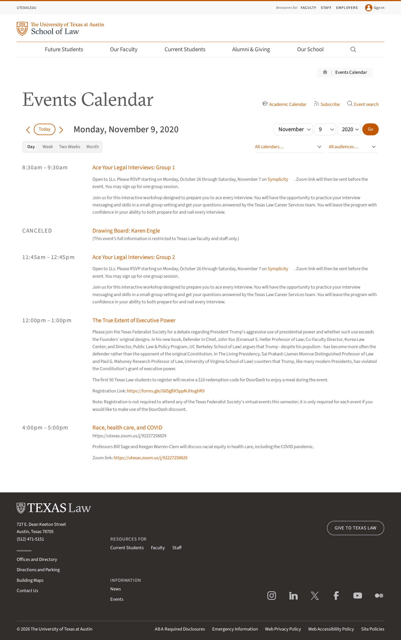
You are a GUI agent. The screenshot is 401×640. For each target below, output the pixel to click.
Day (31, 146)
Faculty (308, 7)
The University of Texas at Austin (61, 629)
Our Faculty (127, 49)
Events (116, 599)
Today (44, 129)
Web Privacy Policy (283, 629)
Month (92, 146)
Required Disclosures (180, 629)
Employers (347, 7)
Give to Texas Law (355, 528)
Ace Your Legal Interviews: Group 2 (133, 257)
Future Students (68, 49)
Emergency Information (235, 629)
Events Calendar (351, 72)
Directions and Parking (38, 569)
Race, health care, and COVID (127, 428)
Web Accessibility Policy (331, 629)
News (115, 589)
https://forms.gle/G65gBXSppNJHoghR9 (165, 391)
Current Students (189, 49)
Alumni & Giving (255, 49)
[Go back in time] (28, 129)
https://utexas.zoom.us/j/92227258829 (150, 458)
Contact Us (27, 590)
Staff (326, 7)
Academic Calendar (284, 104)
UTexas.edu (26, 7)
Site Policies (372, 629)
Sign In (374, 7)
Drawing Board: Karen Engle (126, 231)
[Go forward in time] (61, 129)
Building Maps (30, 580)
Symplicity (278, 179)
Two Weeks (69, 146)
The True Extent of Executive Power (133, 320)
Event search (363, 104)
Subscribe (327, 104)
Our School (314, 49)
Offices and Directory (37, 559)
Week (48, 146)
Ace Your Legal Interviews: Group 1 (133, 167)
